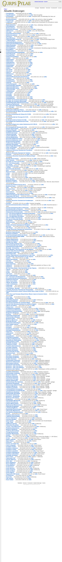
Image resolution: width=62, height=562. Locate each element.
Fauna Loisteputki (22, 518)
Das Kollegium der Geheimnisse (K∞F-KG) (28, 137)
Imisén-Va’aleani (21, 544)
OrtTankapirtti (20, 16)
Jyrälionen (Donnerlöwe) (23, 501)
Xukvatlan (19, 298)
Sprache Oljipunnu (22, 533)
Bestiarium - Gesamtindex (24, 465)
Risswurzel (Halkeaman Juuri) (25, 158)
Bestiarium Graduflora (23, 265)
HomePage (20, 104)
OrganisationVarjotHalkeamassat (25, 51)
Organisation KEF (21, 531)
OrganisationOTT (21, 53)
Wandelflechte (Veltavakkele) (24, 386)
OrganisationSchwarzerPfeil (24, 38)
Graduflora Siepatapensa (23, 525)
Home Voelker (20, 553)
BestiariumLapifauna (22, 39)
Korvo (18, 200)
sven (37, 199)
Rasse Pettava (21, 514)
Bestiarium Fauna (21, 210)
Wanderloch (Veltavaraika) (24, 409)
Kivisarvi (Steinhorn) (22, 487)
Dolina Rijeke (20, 340)
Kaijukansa (20, 302)
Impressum (3, 46)
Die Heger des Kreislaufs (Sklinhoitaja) (27, 109)
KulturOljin (20, 102)
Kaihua (19, 255)
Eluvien (19, 482)
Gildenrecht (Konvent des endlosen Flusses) (28, 219)
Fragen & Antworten (3, 19)
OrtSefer (19, 66)
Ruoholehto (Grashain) (23, 341)
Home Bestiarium (21, 217)
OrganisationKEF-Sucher (23, 97)
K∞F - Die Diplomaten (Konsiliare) (26, 246)
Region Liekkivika (21, 512)
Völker (1, 5)
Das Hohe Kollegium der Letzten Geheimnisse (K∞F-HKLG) (32, 140)
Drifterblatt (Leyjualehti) (23, 383)
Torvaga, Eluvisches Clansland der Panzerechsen (30, 260)
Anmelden (60, 7)
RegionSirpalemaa (22, 52)
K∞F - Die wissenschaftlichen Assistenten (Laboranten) (31, 242)
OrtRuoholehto (21, 68)
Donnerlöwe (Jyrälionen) (23, 403)
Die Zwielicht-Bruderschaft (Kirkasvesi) (27, 318)
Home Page (20, 338)
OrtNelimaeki (20, 75)
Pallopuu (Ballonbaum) (23, 272)
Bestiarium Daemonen (23, 394)
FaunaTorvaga (21, 22)
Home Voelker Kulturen (23, 370)
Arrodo (19, 312)
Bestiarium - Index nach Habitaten (26, 417)
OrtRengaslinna (21, 71)
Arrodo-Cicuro (21, 540)
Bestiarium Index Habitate (24, 419)
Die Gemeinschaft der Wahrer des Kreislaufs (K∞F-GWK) (32, 125)
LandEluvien (20, 25)
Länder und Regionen (22, 324)
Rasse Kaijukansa (21, 301)
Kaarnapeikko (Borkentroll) (24, 469)
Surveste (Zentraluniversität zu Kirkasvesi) (28, 233)
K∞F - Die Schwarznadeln (23, 184)
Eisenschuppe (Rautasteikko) (24, 164)
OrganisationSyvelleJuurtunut (25, 49)
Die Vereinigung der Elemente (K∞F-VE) (27, 143)
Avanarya (19, 400)
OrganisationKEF (21, 98)
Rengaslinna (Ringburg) (23, 358)
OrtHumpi (19, 91)
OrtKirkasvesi (20, 35)
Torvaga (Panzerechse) (23, 502)
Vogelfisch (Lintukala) (22, 449)
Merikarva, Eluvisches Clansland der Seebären (29, 173)
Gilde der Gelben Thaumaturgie (25, 248)
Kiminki (19, 202)
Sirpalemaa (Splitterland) (23, 115)
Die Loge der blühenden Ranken (25, 249)
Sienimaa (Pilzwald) (22, 148)
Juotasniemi (20, 252)
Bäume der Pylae (21, 196)
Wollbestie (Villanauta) (23, 428)
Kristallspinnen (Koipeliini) (24, 353)
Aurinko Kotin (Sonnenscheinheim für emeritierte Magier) (32, 347)
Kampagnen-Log (4, 17)
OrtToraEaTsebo (21, 63)
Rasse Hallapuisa (21, 537)
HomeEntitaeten (21, 105)
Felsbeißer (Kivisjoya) (22, 528)
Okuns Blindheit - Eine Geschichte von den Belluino (30, 282)
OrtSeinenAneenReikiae (23, 65)
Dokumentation (3, 40)
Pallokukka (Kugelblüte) (23, 475)
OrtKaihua (19, 86)
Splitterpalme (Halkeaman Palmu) (26, 124)
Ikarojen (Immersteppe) (23, 145)
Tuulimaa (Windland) (22, 154)
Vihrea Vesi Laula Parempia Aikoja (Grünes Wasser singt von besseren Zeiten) (37, 335)
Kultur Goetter (21, 489)
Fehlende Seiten (4, 32)
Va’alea (19, 510)
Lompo (19, 197)
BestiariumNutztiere (22, 19)
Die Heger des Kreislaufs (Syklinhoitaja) (27, 108)
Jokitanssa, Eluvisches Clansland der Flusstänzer (30, 170)
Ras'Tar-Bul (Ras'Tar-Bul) (23, 397)
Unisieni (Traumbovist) (23, 471)
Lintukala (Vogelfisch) (22, 476)
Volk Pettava (20, 259)
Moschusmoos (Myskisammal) (25, 443)
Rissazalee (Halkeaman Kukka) (25, 157)
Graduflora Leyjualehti (23, 524)
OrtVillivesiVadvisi (22, 59)
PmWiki (3, 36)
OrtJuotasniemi (21, 88)
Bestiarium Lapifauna (22, 206)
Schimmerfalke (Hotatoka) (24, 363)
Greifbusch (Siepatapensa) (24, 384)
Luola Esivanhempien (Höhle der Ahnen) (27, 266)
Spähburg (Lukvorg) (22, 494)
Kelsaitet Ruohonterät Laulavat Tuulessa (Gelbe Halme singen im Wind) (36, 332)
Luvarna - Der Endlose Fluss (24, 497)
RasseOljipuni (20, 58)
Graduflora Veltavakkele (23, 527)
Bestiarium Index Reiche (23, 466)
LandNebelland (21, 99)
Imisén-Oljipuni (21, 546)
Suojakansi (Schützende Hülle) (25, 356)
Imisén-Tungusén (21, 543)
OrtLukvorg (20, 79)
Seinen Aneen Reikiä (22, 321)
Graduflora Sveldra (22, 520)
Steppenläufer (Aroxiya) (23, 189)
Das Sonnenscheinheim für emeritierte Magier (29, 344)
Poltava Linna (20, 351)
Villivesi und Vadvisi (22, 350)
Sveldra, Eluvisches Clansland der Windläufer (29, 256)
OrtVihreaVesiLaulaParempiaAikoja (26, 61)
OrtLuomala (20, 78)
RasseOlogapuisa (21, 55)
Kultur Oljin (20, 534)
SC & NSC (3, 15)
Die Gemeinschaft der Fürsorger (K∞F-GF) (28, 131)
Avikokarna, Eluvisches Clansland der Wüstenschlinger (31, 177)
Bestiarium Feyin (21, 399)
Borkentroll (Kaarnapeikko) (24, 160)
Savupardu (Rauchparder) (24, 484)
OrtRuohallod (20, 69)
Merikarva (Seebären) (22, 499)
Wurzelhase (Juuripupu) (23, 402)
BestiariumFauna (21, 32)
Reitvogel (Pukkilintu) (22, 343)
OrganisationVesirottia (23, 33)
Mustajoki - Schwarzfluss (23, 281)
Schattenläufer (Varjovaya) (24, 406)
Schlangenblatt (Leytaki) (23, 387)
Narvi (18, 194)
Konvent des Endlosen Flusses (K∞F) (27, 209)
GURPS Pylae (4, 1)
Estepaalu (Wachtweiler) (23, 504)
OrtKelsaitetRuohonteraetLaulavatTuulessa (28, 85)
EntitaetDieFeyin (21, 107)
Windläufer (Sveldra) (22, 389)
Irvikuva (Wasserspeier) (23, 472)
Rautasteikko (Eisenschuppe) (24, 478)
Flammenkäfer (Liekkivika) (24, 423)
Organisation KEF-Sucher (24, 547)
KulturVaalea (20, 101)
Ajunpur (19, 505)
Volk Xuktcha (20, 551)
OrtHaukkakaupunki (22, 92)
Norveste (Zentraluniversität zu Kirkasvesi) (28, 230)
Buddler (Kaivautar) (22, 405)
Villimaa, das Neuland (22, 322)
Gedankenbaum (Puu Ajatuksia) (25, 438)
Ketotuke (19, 229)
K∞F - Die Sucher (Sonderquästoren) (26, 317)
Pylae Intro (20, 371)
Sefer (18, 212)
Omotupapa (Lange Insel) (23, 286)
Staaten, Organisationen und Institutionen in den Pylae (31, 289)
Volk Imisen (20, 314)
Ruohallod (19, 373)
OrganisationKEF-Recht (23, 95)
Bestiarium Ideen (21, 364)
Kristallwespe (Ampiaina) (23, 456)
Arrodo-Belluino (21, 538)
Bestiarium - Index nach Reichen (25, 416)
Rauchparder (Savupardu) (24, 413)
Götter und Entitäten (22, 166)
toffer (41, 13)
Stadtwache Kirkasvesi (23, 319)
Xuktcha (19, 295)
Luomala (19, 191)
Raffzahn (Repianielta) (23, 435)
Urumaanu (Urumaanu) (23, 396)
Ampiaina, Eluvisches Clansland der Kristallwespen (30, 226)
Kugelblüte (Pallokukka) (23, 422)
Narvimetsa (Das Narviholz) (24, 193)
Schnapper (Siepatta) (22, 393)
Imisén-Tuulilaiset (21, 168)
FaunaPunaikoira (21, 15)
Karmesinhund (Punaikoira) (24, 368)
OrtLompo (19, 36)
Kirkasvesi (20, 515)
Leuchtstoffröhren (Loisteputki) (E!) (26, 453)
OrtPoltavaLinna (21, 72)
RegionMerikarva (21, 43)
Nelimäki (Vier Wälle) (22, 275)
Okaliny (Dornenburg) (22, 296)
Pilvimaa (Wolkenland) (23, 156)
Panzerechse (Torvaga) (23, 432)
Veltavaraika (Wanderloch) (24, 479)
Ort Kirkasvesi (21, 548)
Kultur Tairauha (21, 181)
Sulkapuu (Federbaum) (23, 273)
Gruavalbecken (21, 382)
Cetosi (18, 311)
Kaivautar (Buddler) (22, 488)
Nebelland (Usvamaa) (22, 151)
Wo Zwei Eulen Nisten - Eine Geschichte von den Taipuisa (32, 307)
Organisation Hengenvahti (24, 361)
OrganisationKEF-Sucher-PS (24, 45)
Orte (1, 12)
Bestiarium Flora (21, 213)
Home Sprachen (21, 203)
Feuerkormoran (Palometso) (24, 354)
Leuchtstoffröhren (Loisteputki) (25, 452)
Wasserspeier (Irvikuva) (23, 412)
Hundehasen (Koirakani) (23, 374)
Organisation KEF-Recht (23, 222)
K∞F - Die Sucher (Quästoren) (25, 118)
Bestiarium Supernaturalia (24, 263)
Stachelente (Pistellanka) (23, 441)
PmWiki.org (2, 42)
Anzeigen (37, 7)
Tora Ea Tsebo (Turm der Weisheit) (26, 285)
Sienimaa (19, 360)
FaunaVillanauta (21, 30)
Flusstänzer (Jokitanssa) (23, 462)
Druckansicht (54, 7)
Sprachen (1, 8)
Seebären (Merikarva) (22, 446)
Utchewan (19, 176)
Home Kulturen (21, 216)
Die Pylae (3, 3)
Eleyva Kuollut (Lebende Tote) (25, 276)
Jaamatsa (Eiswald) (22, 153)
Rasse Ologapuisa (22, 535)
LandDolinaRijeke (21, 48)
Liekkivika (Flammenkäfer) (24, 485)
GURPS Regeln (4, 21)
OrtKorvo (19, 81)
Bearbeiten (42, 7)
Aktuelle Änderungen (39, 1)
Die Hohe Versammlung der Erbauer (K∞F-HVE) (29, 128)
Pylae (15, 9)
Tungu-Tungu (20, 492)
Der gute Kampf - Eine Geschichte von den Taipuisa (30, 292)
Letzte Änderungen (4, 28)
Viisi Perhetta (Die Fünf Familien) (25, 278)
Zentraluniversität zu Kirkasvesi (25, 236)
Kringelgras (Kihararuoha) (24, 150)
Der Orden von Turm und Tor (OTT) (26, 183)
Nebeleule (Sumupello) (23, 163)
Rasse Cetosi (20, 530)
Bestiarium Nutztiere (22, 204)
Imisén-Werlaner (21, 541)
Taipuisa (19, 309)
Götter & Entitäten (3, 9)
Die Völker (19, 507)
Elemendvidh (20, 299)
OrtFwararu (20, 42)
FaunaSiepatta (21, 13)
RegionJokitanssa (22, 27)
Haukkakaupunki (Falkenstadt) (25, 279)
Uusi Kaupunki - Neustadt (24, 328)
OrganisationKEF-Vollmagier (24, 94)
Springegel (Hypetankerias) (24, 376)
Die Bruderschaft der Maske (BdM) (26, 269)
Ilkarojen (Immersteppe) (23, 180)
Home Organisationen (23, 315)
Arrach (19, 215)
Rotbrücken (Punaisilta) (23, 495)
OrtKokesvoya (21, 82)
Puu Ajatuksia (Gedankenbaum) (25, 481)
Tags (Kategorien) (4, 30)
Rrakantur (19, 380)
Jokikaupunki (20, 379)
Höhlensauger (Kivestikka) (24, 459)
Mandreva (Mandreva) (22, 366)
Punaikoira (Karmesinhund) (24, 392)
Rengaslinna (20, 468)
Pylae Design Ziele (22, 288)
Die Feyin (19, 258)
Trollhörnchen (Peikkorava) (24, 161)
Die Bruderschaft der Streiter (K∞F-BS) (27, 134)
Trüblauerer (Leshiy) (22, 390)
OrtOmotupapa (21, 73)
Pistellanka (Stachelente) (23, 498)
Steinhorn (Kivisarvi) (22, 426)
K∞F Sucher (20, 187)
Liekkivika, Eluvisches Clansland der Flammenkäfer (30, 330)
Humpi (19, 199)
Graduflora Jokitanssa (23, 521)
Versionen (48, 7)
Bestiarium (1, 11)
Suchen (45, 1)
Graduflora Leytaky (22, 522)
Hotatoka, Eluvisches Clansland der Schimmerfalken (31, 223)
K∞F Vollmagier (21, 121)
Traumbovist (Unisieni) (23, 430)
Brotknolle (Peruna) (22, 367)
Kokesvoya (20, 377)
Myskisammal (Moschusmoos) (25, 474)
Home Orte (20, 550)
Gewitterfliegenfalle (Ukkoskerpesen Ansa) (28, 112)
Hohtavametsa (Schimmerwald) (25, 239)
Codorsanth (20, 325)
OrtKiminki (20, 84)
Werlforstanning (21, 253)
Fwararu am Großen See (23, 517)
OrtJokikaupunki (21, 89)
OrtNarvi (19, 76)
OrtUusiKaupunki (21, 62)
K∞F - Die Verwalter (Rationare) (25, 245)
